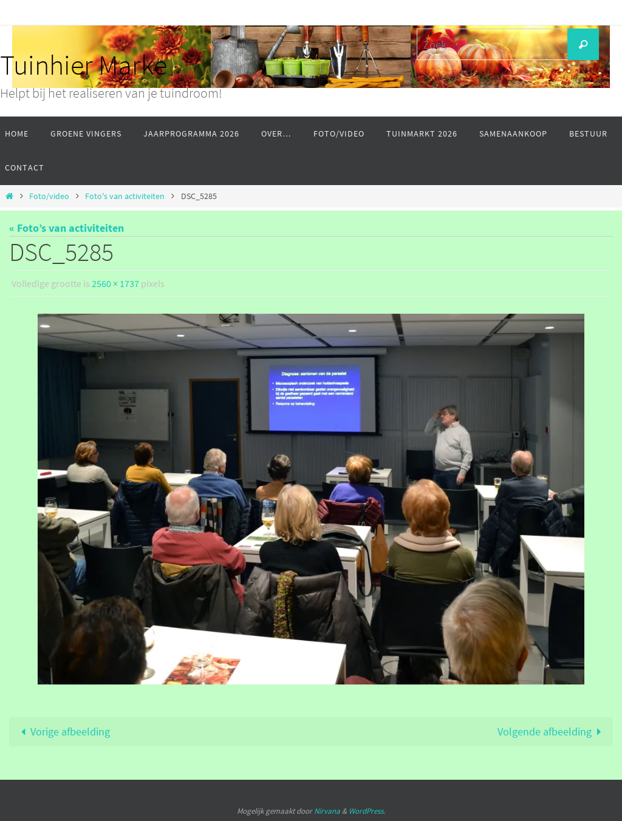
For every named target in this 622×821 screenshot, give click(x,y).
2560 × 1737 (115, 283)
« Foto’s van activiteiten (66, 228)
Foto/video (49, 196)
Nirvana (327, 811)
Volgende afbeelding (552, 731)
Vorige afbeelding (62, 731)
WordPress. (367, 811)
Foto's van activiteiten (125, 196)
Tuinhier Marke (83, 65)
